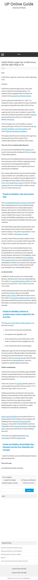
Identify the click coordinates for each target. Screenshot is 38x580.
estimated (20, 383)
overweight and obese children (21, 281)
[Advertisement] (19, 29)
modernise (27, 150)
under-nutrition (11, 295)
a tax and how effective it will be (21, 96)
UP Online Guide (19, 4)
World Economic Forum (11, 260)
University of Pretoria (18, 421)
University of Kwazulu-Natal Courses (11, 547)
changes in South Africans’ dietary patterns (17, 323)
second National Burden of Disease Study (18, 203)
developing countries (21, 234)
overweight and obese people (20, 298)
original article (20, 438)
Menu (19, 55)
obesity (12, 119)
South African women (16, 183)
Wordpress (27, 578)
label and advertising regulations (16, 131)
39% (5, 217)
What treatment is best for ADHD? (11, 554)
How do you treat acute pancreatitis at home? (14, 561)
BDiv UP (3, 557)
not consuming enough (18, 358)
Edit (21, 468)
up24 (8, 578)
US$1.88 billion (28, 258)
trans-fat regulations (21, 129)
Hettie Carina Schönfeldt (9, 416)
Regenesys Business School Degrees (11, 551)
